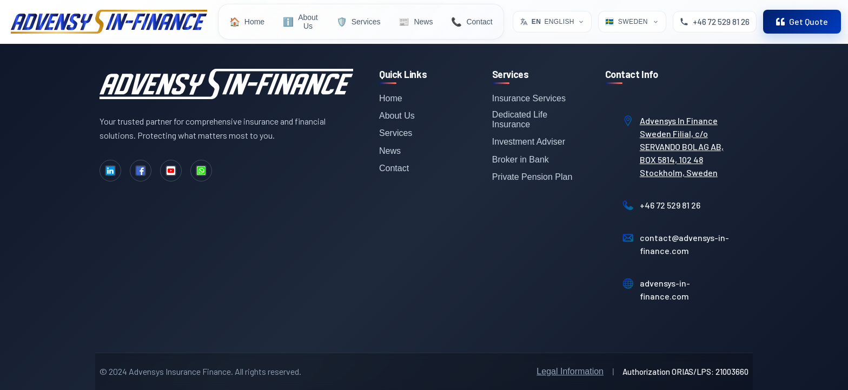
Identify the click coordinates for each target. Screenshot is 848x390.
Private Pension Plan (532, 176)
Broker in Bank (520, 159)
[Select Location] (632, 21)
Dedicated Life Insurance (519, 119)
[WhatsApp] (201, 170)
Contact (394, 168)
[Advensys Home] (109, 22)
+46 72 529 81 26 (670, 205)
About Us (397, 115)
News (390, 150)
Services (395, 133)
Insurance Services (529, 98)
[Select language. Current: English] (552, 21)
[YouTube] (171, 170)
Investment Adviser (528, 141)
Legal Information (570, 371)
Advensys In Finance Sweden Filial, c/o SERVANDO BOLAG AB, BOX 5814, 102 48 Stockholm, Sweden (682, 146)
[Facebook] (140, 170)
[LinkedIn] (110, 170)
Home (390, 98)
